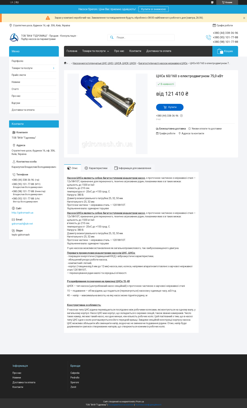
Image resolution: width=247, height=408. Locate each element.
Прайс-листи (19, 75)
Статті (15, 89)
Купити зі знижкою (153, 9)
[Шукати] (111, 37)
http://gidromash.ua (22, 212)
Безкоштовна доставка (172, 128)
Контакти (135, 51)
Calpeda (74, 373)
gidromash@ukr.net (22, 223)
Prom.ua (140, 401)
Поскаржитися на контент (121, 405)
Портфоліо (17, 61)
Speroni (74, 382)
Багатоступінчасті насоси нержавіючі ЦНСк (163, 63)
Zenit (73, 387)
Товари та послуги (93, 51)
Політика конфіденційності (148, 405)
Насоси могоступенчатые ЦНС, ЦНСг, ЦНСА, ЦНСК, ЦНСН (104, 63)
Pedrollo (74, 377)
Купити (172, 107)
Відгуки (16, 103)
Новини (16, 82)
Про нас (119, 51)
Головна (72, 51)
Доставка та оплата (158, 51)
